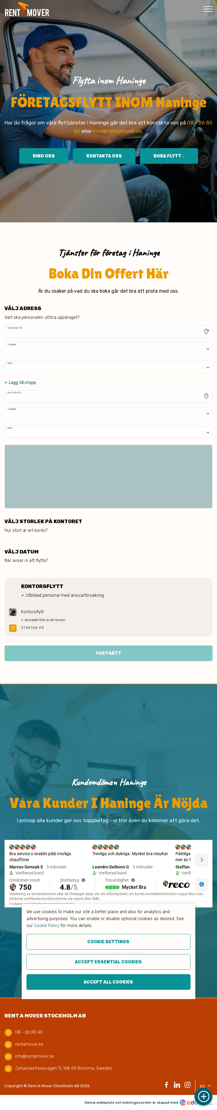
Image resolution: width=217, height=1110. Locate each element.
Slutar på (14, 392)
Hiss (10, 363)
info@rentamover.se (117, 131)
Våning (12, 344)
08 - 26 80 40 (29, 1032)
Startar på (15, 328)
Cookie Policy (46, 925)
